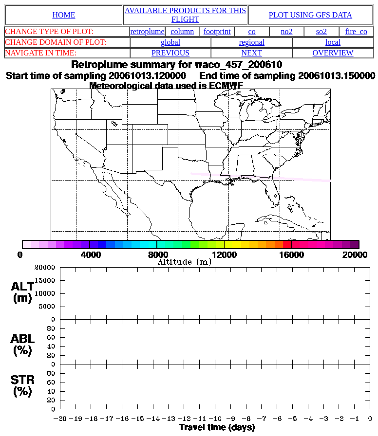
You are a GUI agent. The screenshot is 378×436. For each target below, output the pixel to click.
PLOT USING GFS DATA (310, 15)
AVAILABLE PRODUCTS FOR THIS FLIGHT (185, 14)
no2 (287, 31)
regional (252, 42)
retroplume (147, 31)
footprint (217, 31)
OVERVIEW (333, 53)
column (182, 31)
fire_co (356, 31)
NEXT (252, 53)
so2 (321, 31)
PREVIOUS (170, 53)
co (252, 31)
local (332, 42)
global (170, 42)
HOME (63, 15)
